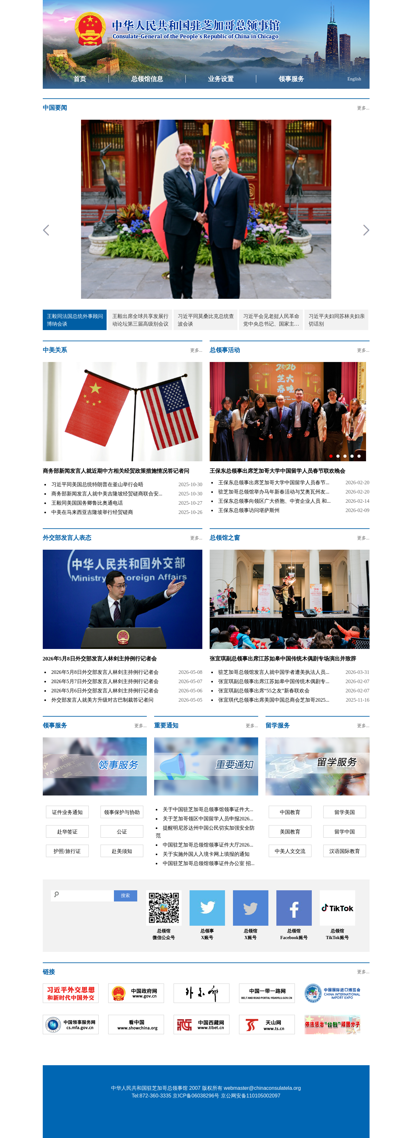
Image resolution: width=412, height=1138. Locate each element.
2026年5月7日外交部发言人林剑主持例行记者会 (105, 681)
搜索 (125, 895)
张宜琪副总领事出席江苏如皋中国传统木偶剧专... (273, 681)
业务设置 (221, 78)
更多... (363, 108)
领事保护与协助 (122, 812)
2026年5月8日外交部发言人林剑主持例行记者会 (100, 659)
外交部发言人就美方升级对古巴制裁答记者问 (102, 700)
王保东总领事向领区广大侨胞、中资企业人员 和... (274, 501)
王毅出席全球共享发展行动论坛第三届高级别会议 (140, 320)
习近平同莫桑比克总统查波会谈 (206, 320)
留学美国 (344, 812)
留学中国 (344, 831)
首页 (79, 78)
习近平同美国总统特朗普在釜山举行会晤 (97, 484)
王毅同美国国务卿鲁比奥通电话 (87, 503)
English (354, 79)
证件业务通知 (67, 812)
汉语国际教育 (344, 851)
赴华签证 (67, 831)
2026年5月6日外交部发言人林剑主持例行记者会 (105, 690)
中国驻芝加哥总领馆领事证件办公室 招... (209, 863)
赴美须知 (122, 851)
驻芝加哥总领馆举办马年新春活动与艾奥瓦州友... (273, 491)
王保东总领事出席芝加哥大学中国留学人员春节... (273, 482)
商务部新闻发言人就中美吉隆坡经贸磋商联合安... (106, 493)
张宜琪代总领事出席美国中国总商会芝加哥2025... (273, 700)
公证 (122, 831)
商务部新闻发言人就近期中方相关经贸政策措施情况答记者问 (116, 471)
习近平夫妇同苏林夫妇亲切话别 (337, 320)
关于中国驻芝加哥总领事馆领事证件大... (208, 809)
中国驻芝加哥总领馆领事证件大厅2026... (208, 845)
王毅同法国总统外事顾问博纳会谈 (75, 320)
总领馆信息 (147, 78)
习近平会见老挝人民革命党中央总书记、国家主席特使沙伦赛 (271, 320)
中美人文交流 (290, 851)
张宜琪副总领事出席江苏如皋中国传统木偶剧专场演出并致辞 (283, 659)
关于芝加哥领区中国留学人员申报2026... (208, 818)
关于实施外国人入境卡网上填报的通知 (206, 854)
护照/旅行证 (67, 851)
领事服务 (291, 78)
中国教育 (290, 812)
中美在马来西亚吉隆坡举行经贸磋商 (92, 512)
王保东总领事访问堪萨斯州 (249, 510)
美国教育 (290, 831)
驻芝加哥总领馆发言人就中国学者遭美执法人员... (273, 672)
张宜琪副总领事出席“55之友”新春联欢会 (264, 690)
